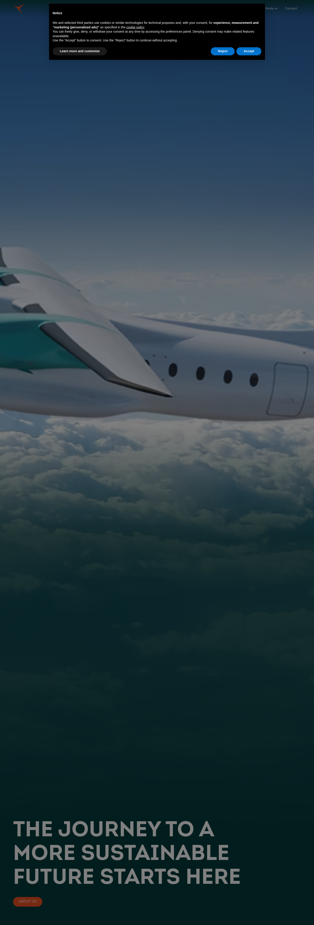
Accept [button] (249, 51)
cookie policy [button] (135, 27)
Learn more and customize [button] (80, 51)
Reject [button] (222, 51)
